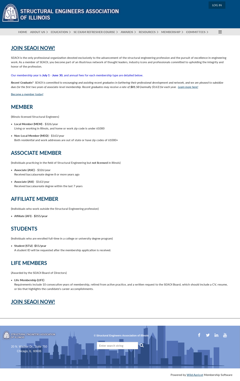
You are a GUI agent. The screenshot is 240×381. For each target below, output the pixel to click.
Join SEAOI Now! (33, 48)
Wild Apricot (195, 374)
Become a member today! (27, 94)
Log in (217, 5)
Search (141, 345)
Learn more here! (188, 87)
